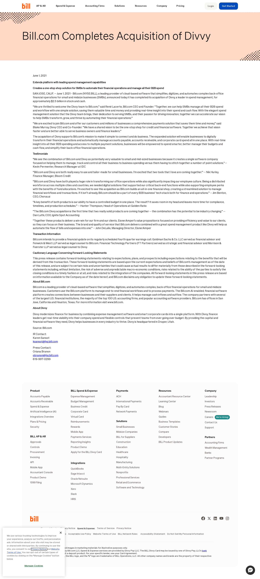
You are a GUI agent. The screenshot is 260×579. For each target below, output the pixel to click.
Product (35, 390)
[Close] (60, 532)
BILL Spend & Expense (84, 390)
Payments (122, 390)
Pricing (180, 5)
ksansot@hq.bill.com (45, 341)
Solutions (121, 421)
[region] (34, 552)
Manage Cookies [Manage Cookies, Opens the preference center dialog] (34, 566)
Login (211, 5)
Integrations (78, 463)
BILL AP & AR (38, 436)
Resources (165, 390)
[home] (27, 6)
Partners (210, 437)
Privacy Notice (39, 549)
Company (210, 390)
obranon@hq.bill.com (45, 355)
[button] (42, 5)
